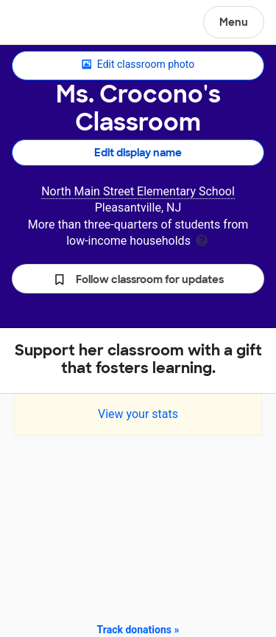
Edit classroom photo (138, 65)
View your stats (138, 414)
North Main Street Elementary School (138, 191)
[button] (138, 278)
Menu (233, 22)
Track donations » (138, 630)
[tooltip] (202, 239)
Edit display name (138, 152)
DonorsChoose (47, 23)
